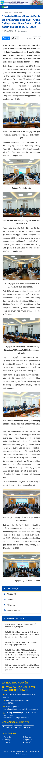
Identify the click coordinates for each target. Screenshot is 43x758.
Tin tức (8, 599)
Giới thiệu (6, 740)
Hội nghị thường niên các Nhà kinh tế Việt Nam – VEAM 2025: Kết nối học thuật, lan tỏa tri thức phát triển (22, 667)
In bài (15, 38)
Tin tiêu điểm (18, 12)
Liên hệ (27, 742)
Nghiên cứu (28, 740)
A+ (35, 38)
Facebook (7, 727)
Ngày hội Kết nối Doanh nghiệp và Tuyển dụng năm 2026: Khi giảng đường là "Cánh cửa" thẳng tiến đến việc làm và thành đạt (22, 634)
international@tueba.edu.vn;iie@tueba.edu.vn (20, 709)
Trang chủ (7, 12)
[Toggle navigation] (5, 7)
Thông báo (10, 605)
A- (39, 38)
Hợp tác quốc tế (12, 610)
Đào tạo (27, 737)
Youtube (28, 727)
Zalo (18, 727)
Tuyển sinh (7, 742)
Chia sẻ (6, 38)
